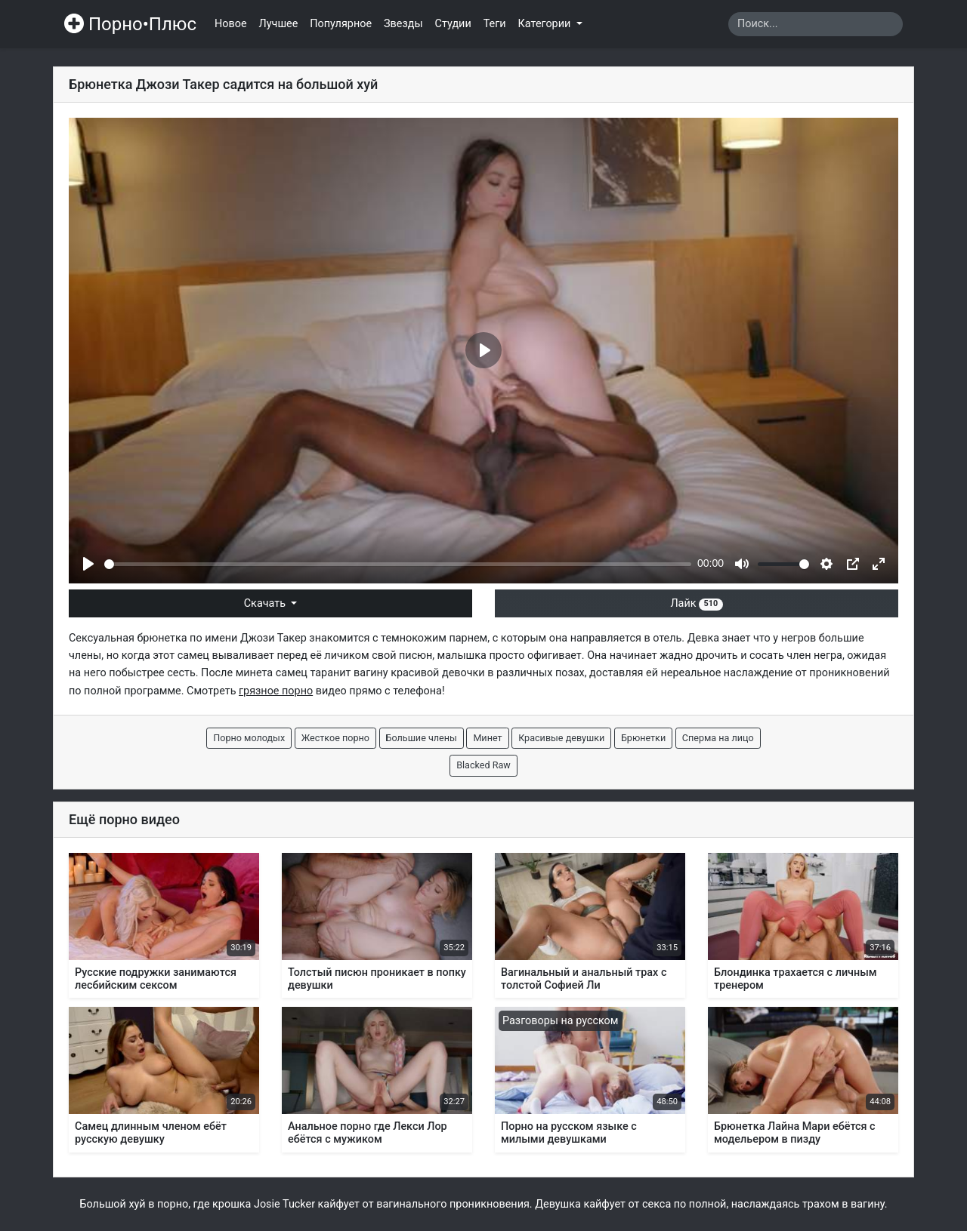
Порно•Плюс (130, 24)
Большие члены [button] (421, 737)
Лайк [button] (696, 603)
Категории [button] (545, 23)
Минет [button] (487, 737)
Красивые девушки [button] (561, 737)
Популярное (341, 23)
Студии (453, 23)
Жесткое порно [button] (335, 737)
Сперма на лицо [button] (718, 737)
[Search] (815, 24)
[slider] (397, 564)
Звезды (403, 23)
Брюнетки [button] (643, 737)
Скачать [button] (266, 603)
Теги (495, 23)
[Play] (88, 564)
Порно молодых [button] (249, 737)
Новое (231, 23)
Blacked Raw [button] (483, 765)
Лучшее (278, 23)
